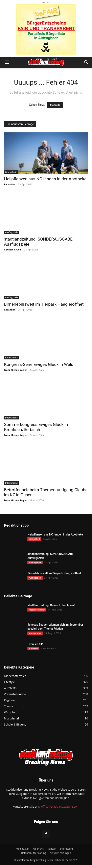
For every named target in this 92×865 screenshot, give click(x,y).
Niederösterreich (37, 609)
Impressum (66, 848)
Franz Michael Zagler (15, 369)
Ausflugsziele (11, 232)
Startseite (55, 105)
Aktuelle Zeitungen (60, 853)
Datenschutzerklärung (33, 853)
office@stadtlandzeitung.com (60, 806)
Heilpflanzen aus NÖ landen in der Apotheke (45, 178)
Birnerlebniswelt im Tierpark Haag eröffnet (44, 304)
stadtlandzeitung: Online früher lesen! (51, 605)
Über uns (38, 848)
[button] (6, 62)
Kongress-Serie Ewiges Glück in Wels (38, 364)
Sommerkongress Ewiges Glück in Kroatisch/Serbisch (36, 427)
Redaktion (9, 184)
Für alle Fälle (35, 644)
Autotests (33, 648)
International (11, 357)
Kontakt (51, 848)
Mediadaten (22, 848)
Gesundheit (11, 172)
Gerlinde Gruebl (13, 249)
